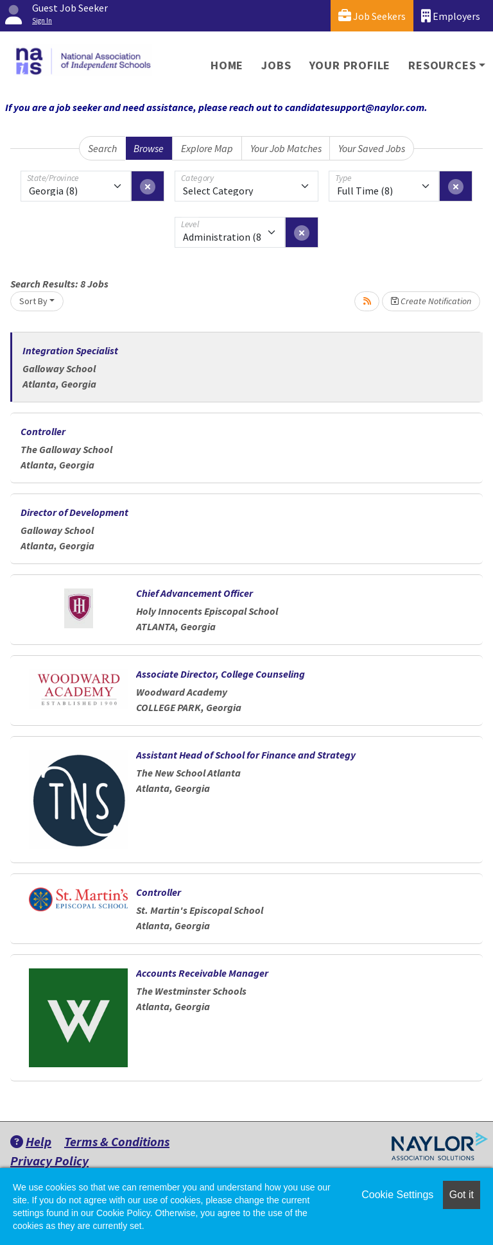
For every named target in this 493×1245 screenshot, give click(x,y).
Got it (461, 1194)
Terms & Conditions (116, 1141)
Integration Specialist (70, 350)
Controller (43, 431)
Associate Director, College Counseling (220, 673)
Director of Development (74, 512)
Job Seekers (372, 16)
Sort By (33, 301)
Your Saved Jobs (371, 148)
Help (30, 1141)
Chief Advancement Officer (194, 593)
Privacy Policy (49, 1161)
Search (102, 148)
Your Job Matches (286, 148)
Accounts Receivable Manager (202, 972)
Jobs (276, 65)
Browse (149, 148)
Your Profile (350, 65)
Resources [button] (442, 65)
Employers (450, 16)
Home (227, 65)
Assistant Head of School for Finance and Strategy (246, 754)
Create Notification (431, 301)
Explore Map (207, 148)
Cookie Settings (397, 1194)
